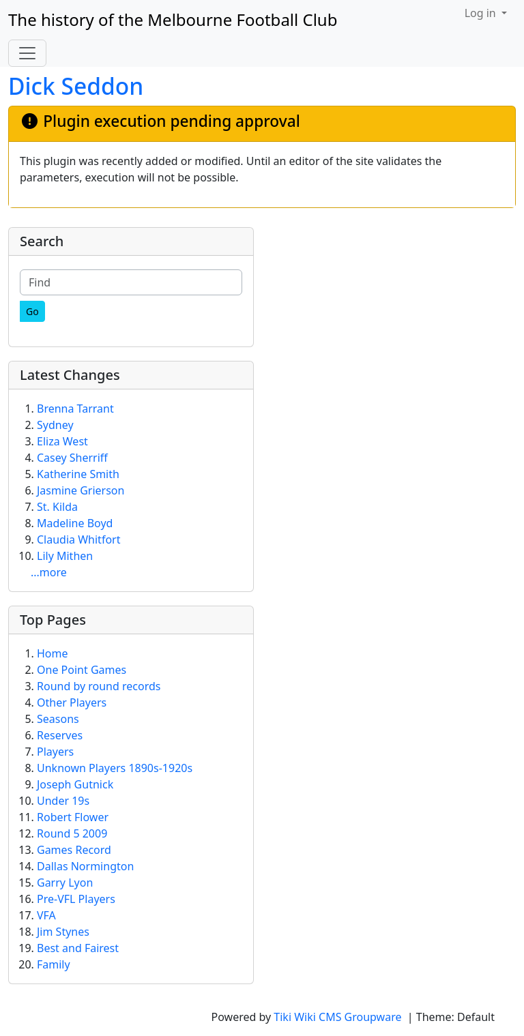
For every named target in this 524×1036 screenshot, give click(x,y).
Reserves (60, 735)
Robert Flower (72, 817)
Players (55, 751)
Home (52, 653)
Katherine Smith (78, 474)
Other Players (71, 702)
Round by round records (98, 686)
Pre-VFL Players (76, 898)
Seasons (58, 718)
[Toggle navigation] (27, 53)
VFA (46, 915)
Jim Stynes (63, 931)
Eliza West (62, 441)
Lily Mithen (65, 555)
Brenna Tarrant (75, 408)
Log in (482, 12)
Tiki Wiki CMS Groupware (339, 1016)
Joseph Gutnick (75, 784)
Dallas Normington (85, 866)
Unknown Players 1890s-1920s (114, 767)
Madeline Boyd (75, 523)
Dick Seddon (75, 86)
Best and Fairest (78, 948)
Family (53, 964)
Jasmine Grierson (80, 490)
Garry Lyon (65, 882)
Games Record (74, 849)
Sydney (55, 424)
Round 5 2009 (72, 833)
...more (49, 572)
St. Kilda (57, 506)
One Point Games (81, 669)
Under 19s (63, 800)
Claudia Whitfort (78, 539)
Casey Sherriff (72, 457)
